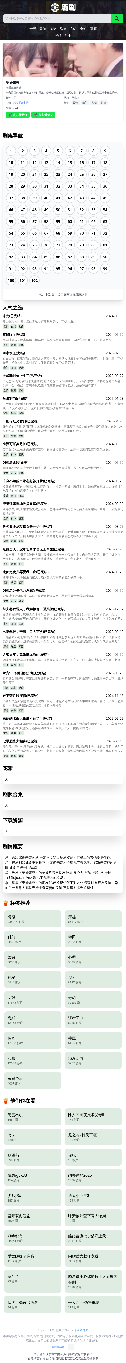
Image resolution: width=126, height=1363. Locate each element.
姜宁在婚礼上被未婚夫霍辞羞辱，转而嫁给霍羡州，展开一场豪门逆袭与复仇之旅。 (57, 449)
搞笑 (53, 28)
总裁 (13, 436)
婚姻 (103, 102)
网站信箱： (63, 1347)
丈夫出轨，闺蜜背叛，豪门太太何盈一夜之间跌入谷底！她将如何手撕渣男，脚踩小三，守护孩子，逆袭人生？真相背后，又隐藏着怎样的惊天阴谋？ (63, 360)
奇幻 (83, 28)
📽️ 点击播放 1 (17, 115)
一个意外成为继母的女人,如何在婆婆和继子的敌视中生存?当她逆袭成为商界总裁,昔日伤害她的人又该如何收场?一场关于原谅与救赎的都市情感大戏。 (63, 406)
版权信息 (75, 1354)
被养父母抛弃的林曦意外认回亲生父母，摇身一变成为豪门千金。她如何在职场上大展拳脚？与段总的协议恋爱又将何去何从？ (63, 488)
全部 (32, 28)
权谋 (13, 582)
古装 (13, 541)
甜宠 (94, 102)
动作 (21, 326)
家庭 (93, 28)
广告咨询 (87, 1354)
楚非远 (25, 102)
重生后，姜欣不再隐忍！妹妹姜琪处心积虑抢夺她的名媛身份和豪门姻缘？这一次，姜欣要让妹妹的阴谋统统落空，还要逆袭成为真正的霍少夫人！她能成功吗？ (63, 726)
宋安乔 (17, 102)
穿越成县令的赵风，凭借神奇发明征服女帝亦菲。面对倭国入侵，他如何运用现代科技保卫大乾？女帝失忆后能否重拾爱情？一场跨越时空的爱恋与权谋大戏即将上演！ (63, 534)
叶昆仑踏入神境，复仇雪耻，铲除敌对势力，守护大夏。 (39, 321)
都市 (21, 390)
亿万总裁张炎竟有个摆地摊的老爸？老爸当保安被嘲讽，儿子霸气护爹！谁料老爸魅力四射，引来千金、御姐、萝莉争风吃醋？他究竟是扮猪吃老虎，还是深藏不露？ (63, 383)
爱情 (75, 102)
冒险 (43, 28)
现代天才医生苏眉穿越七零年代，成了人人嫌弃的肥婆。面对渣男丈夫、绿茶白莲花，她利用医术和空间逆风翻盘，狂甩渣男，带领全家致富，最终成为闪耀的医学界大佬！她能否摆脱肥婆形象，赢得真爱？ (63, 749)
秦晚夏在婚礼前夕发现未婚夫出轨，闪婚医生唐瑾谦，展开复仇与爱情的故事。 (54, 468)
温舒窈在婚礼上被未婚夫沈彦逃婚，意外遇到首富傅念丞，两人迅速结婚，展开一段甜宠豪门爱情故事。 (63, 511)
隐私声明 (63, 1354)
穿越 (5, 541)
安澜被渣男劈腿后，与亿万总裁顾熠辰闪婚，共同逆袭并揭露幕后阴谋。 (50, 596)
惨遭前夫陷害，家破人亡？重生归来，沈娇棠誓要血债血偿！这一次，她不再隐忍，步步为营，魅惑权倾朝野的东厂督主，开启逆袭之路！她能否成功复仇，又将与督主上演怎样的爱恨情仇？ (63, 616)
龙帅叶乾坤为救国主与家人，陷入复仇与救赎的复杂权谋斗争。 (44, 577)
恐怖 (63, 28)
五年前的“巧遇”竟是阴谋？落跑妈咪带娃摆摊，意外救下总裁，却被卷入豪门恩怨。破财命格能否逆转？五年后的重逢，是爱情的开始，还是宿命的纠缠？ (62, 429)
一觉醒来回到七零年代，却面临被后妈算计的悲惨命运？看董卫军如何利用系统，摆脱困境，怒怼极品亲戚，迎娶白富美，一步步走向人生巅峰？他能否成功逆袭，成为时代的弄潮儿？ (63, 639)
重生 (5, 623)
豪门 (85, 102)
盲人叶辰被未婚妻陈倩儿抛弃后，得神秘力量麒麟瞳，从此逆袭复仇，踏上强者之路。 (58, 340)
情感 (21, 413)
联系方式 (51, 1354)
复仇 (5, 326)
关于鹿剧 (39, 1354)
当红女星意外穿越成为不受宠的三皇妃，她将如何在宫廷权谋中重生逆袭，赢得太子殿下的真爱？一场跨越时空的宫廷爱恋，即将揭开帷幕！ (63, 703)
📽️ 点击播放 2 (43, 115)
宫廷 (72, 1358)
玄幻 (73, 28)
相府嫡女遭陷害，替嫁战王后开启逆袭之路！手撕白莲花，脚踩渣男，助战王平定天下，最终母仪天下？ (63, 680)
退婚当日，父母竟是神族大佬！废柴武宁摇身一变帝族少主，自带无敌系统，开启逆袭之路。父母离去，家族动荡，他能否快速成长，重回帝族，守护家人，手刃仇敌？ (63, 557)
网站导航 (82, 1330)
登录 (58, 35)
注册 (68, 35)
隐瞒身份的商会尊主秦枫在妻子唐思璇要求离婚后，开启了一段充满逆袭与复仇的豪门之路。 (63, 660)
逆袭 (13, 345)
